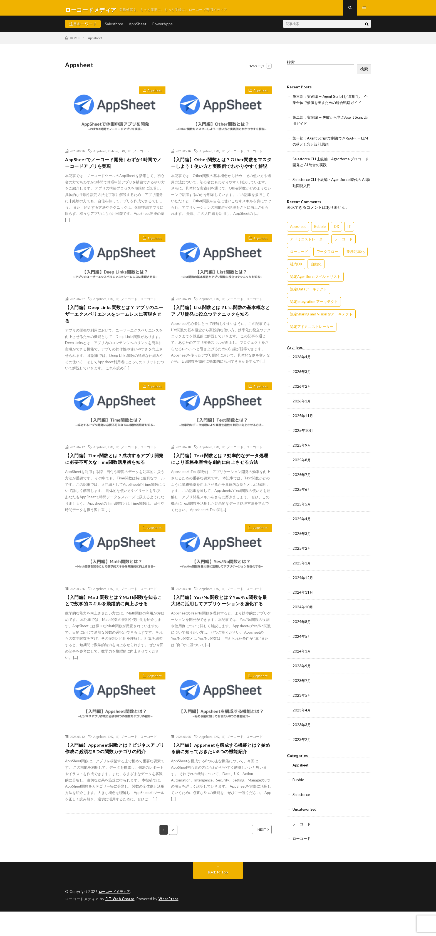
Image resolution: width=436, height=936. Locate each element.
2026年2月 (302, 387)
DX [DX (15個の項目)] (336, 228)
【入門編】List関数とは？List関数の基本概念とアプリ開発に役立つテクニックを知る (221, 318)
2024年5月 (302, 632)
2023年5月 (302, 690)
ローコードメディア (116, 916)
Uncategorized (305, 802)
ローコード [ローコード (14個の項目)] (299, 253)
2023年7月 (302, 676)
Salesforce (114, 27)
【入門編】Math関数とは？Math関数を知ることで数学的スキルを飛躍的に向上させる (114, 622)
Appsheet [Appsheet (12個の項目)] (298, 228)
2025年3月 (302, 531)
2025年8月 (302, 459)
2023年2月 (302, 733)
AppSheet (138, 27)
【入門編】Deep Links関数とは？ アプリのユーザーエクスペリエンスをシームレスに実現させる (114, 321)
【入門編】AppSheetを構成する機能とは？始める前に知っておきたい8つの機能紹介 (219, 779)
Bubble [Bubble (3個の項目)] (320, 228)
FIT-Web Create (120, 923)
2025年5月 (302, 502)
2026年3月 (302, 372)
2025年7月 (302, 473)
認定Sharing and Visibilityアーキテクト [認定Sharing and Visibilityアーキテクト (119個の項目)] (321, 315)
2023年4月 (302, 705)
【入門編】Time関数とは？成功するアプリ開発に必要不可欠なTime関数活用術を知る (114, 468)
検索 (291, 66)
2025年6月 (302, 488)
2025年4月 (302, 517)
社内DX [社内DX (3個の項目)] (296, 265)
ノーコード (141, 154)
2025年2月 (302, 546)
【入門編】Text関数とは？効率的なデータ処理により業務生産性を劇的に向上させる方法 (220, 472)
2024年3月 (302, 647)
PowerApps (162, 27)
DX (122, 154)
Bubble (113, 154)
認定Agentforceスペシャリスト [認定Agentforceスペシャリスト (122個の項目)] (315, 278)
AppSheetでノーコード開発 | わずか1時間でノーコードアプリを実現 (113, 167)
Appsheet (152, 95)
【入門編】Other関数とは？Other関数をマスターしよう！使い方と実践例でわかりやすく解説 (220, 171)
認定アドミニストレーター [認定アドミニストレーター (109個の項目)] (311, 328)
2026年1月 (302, 401)
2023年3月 (302, 719)
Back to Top (218, 897)
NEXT (255, 865)
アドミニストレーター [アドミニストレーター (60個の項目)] (308, 240)
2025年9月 (302, 444)
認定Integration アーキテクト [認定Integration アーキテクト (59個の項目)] (314, 303)
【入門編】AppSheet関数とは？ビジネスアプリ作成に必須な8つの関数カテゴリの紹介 (113, 779)
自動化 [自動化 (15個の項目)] (316, 265)
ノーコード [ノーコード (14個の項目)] (344, 240)
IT (129, 154)
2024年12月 (303, 574)
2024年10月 (303, 603)
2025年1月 (302, 560)
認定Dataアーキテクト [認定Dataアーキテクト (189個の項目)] (308, 290)
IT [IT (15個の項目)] (349, 228)
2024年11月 (303, 589)
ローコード (254, 154)
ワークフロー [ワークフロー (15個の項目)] (327, 253)
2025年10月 (303, 430)
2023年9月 (302, 661)
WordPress (170, 923)
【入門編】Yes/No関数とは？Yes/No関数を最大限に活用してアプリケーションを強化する (220, 622)
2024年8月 (302, 618)
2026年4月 (302, 358)
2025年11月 (303, 416)
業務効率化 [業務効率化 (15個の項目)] (355, 253)
